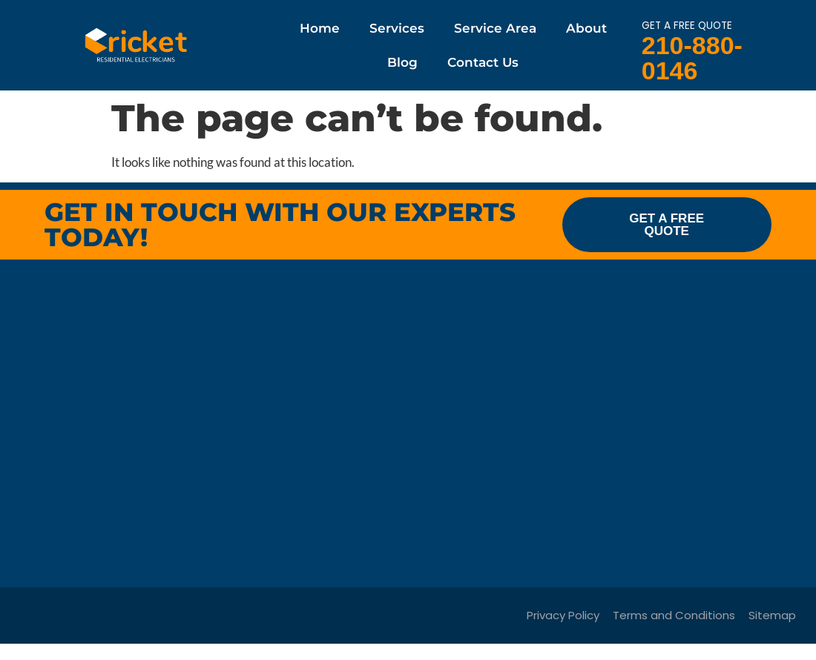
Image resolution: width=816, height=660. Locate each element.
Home (320, 28)
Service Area (495, 28)
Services (396, 28)
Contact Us (483, 62)
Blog (402, 62)
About (586, 28)
